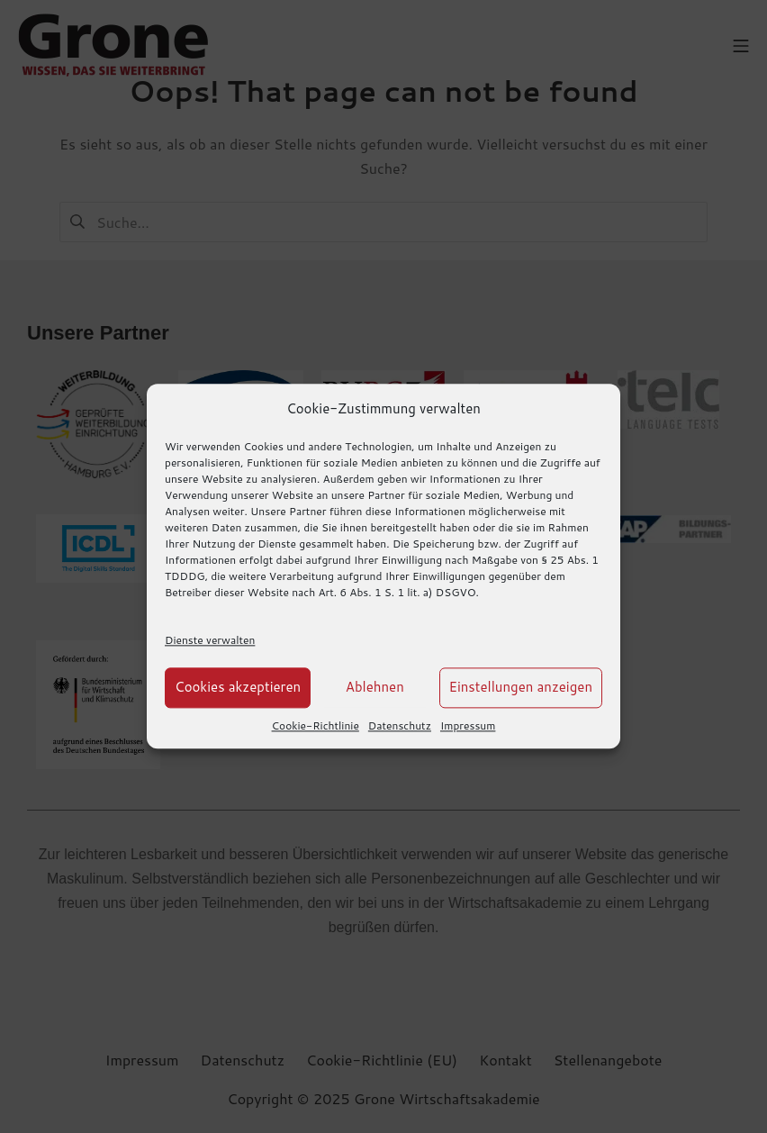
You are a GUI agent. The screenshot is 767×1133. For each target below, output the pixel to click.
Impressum (467, 725)
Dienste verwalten (210, 640)
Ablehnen (375, 687)
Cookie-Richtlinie (315, 725)
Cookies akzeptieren (238, 687)
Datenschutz (399, 725)
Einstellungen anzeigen (520, 687)
